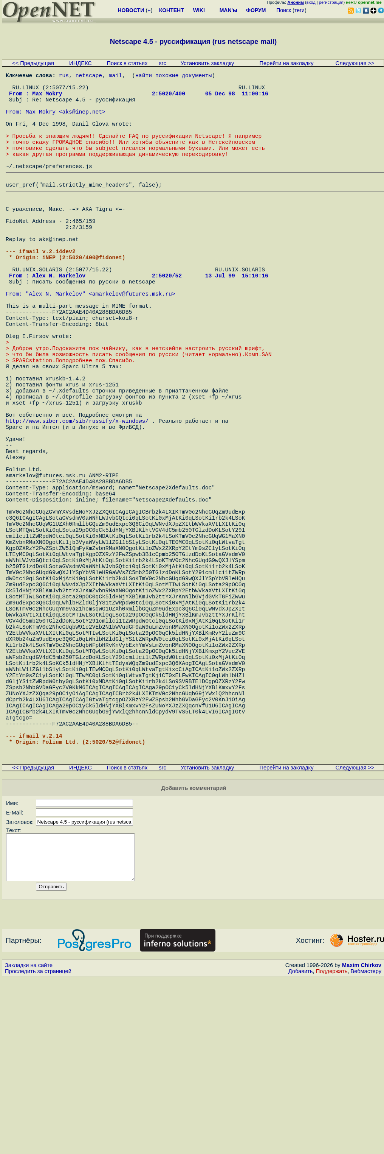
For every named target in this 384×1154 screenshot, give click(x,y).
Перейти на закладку (286, 63)
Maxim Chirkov (361, 1141)
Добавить (300, 1147)
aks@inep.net (82, 122)
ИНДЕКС (80, 63)
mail (115, 76)
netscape (89, 76)
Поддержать (332, 1147)
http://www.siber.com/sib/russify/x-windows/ (77, 505)
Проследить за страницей (38, 1147)
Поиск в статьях (127, 63)
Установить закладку (207, 63)
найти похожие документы (173, 76)
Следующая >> (355, 63)
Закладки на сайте (29, 1141)
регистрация (331, 2)
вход (311, 2)
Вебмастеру (366, 1147)
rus (64, 76)
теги (299, 10)
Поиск (283, 10)
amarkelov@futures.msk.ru (132, 346)
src (162, 63)
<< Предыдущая (33, 63)
